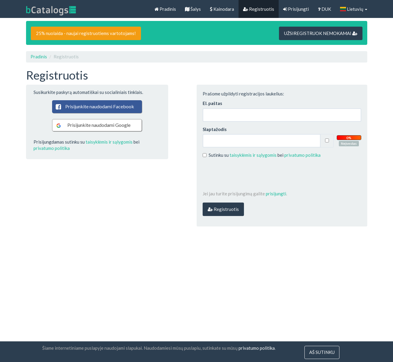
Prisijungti (296, 9)
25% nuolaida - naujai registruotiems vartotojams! (86, 33)
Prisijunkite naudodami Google (93, 125)
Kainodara (222, 9)
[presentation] (248, 174)
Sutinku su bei (262, 155)
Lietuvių (353, 9)
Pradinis (165, 9)
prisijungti (276, 193)
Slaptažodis (215, 129)
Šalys (193, 9)
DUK (324, 9)
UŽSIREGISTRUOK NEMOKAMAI (320, 33)
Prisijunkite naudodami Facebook (94, 106)
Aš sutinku (322, 352)
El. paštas (212, 103)
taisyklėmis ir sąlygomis (109, 142)
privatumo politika (52, 148)
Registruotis (258, 9)
